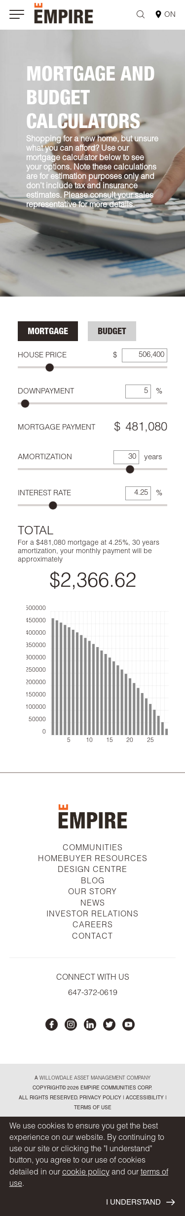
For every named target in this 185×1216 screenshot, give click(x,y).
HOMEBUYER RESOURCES (93, 860)
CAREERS (93, 926)
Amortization (45, 457)
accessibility (144, 1098)
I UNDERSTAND (140, 1202)
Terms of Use (92, 1108)
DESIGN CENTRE (92, 870)
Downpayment (46, 391)
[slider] (49, 367)
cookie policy (86, 1173)
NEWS (92, 904)
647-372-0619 (92, 994)
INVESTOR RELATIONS (92, 915)
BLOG (93, 882)
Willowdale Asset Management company (94, 1078)
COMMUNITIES (93, 849)
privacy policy (100, 1098)
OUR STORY (92, 893)
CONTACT (92, 937)
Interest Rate (44, 493)
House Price (42, 355)
